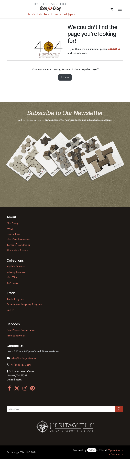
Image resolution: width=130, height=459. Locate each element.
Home (65, 77)
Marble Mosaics (16, 266)
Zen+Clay (12, 283)
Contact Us (13, 234)
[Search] (119, 409)
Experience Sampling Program (24, 304)
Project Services (16, 335)
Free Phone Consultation (21, 330)
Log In (10, 310)
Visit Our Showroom (18, 239)
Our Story (12, 223)
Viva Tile (12, 277)
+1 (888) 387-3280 (21, 365)
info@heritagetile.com (23, 358)
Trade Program (15, 299)
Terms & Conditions (18, 245)
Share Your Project (17, 250)
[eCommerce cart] (111, 9)
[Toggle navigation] (120, 9)
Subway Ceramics (16, 272)
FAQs (10, 229)
